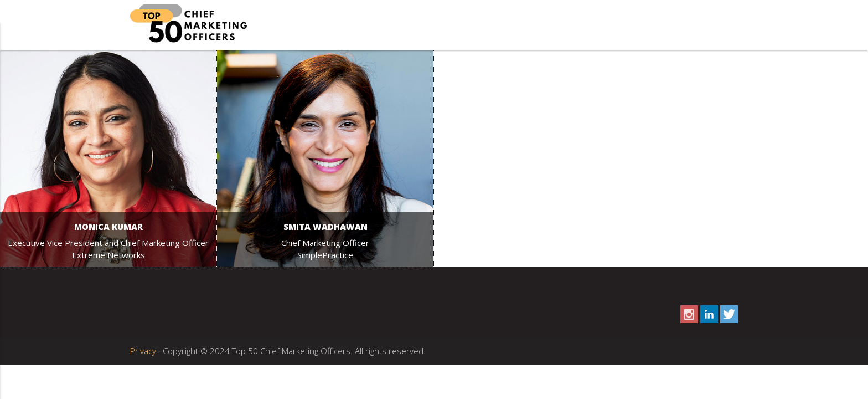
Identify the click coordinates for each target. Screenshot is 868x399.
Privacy (143, 350)
